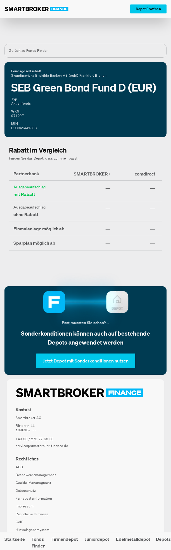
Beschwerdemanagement (36, 474)
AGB (19, 467)
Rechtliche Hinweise (32, 514)
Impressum (25, 506)
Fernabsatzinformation (34, 498)
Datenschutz (26, 490)
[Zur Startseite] (36, 9)
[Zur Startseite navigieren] (80, 392)
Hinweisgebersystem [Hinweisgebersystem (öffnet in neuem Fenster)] (32, 529)
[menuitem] (14, 541)
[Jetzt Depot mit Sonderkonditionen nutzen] (85, 361)
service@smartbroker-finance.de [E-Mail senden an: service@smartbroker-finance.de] (42, 445)
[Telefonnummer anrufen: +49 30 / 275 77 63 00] (35, 439)
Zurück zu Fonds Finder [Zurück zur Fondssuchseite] (28, 50)
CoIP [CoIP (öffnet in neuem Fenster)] (19, 521)
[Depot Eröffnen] (148, 8)
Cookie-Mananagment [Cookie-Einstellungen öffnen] (33, 482)
